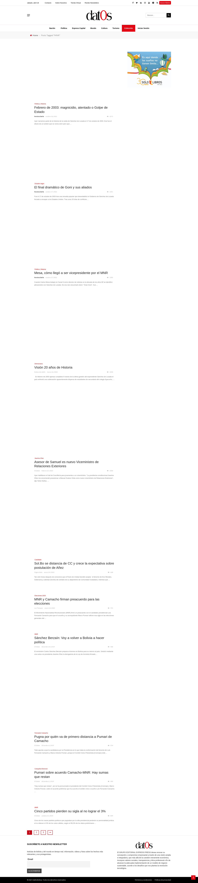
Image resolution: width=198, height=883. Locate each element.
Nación (52, 28)
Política (64, 28)
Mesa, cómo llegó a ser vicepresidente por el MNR (71, 273)
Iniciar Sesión (143, 28)
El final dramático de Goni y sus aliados (63, 187)
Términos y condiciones (143, 880)
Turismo (116, 28)
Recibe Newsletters (92, 3)
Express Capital (78, 28)
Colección (128, 28)
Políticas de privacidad (163, 880)
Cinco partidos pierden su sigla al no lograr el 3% (70, 811)
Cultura (104, 28)
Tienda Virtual (76, 3)
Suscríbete (165, 3)
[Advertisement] (149, 111)
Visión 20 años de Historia (53, 367)
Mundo (93, 28)
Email (30, 859)
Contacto (48, 3)
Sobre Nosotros (61, 3)
